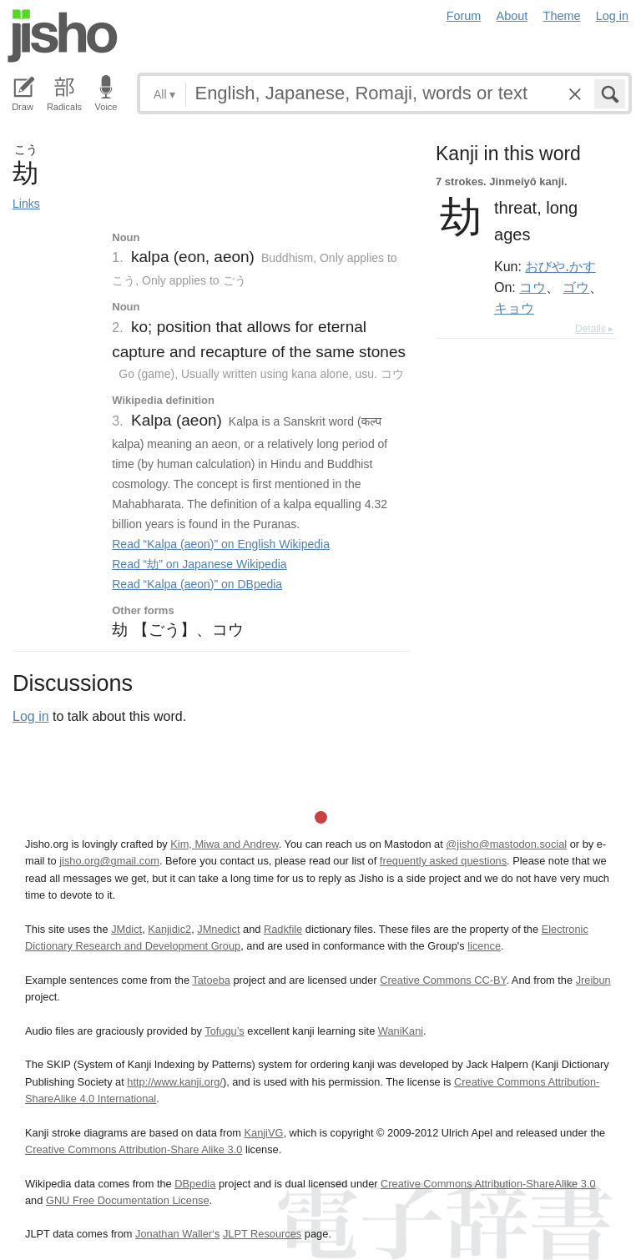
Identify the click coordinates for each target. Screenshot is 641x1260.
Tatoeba (211, 980)
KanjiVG (263, 1132)
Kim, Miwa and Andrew (224, 844)
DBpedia (194, 1183)
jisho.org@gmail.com (109, 860)
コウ (532, 287)
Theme (562, 16)
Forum (464, 16)
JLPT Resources (262, 1233)
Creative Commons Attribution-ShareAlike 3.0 (488, 1183)
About (512, 16)
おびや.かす (560, 266)
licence (484, 946)
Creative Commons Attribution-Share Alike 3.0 (133, 1149)
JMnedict (218, 929)
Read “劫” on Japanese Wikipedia (199, 564)
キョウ (514, 308)
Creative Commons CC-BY (443, 980)
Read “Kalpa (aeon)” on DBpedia (197, 584)
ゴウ (576, 287)
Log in (612, 16)
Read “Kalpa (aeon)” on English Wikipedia (221, 544)
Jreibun (593, 980)
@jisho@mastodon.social (506, 844)
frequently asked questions (443, 860)
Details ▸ (594, 329)
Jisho (63, 36)
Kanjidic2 (169, 929)
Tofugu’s (224, 1031)
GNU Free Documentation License (127, 1200)
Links (26, 203)
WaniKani (400, 1031)
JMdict (126, 929)
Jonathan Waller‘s (177, 1233)
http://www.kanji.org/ (175, 1082)
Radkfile (283, 929)
